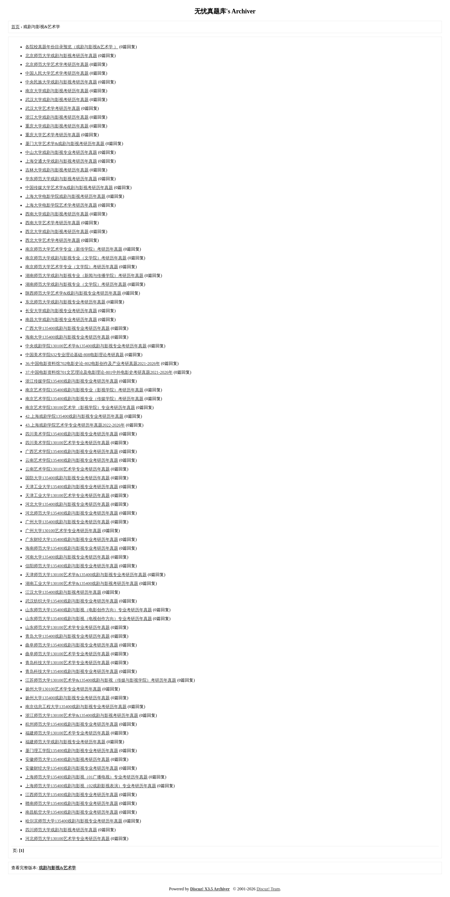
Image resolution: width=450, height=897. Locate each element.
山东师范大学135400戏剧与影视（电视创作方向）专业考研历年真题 (88, 618)
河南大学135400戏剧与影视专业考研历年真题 (67, 557)
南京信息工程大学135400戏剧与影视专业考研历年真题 (76, 706)
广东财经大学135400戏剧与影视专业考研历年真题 (71, 539)
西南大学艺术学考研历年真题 (52, 222)
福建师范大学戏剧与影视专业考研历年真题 (65, 741)
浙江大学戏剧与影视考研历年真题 (57, 117)
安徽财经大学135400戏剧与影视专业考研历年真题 (71, 768)
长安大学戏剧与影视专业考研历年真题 (61, 310)
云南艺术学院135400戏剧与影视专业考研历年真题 (71, 460)
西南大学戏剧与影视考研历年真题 (57, 213)
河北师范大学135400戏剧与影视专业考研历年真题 (71, 513)
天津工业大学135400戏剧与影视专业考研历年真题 (71, 486)
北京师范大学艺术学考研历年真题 (57, 64)
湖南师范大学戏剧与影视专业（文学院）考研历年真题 (76, 284)
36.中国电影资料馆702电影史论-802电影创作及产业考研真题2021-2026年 (92, 363)
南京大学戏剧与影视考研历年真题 (57, 90)
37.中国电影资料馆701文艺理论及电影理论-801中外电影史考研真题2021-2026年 (99, 372)
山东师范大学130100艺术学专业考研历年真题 (67, 627)
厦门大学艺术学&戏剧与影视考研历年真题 (64, 143)
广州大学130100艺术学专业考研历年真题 (63, 530)
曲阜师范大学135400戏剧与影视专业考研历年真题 (71, 645)
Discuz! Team (268, 888)
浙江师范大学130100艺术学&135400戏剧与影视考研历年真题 (81, 715)
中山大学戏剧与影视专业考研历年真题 (61, 152)
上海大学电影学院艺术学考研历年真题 (61, 205)
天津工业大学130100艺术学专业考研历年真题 (67, 495)
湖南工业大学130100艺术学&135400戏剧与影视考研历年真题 (81, 583)
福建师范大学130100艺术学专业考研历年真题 (67, 733)
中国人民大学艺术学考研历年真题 (57, 73)
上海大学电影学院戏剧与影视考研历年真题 (65, 196)
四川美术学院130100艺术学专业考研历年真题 (67, 442)
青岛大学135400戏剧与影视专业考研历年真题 (67, 636)
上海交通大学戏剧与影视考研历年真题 (61, 161)
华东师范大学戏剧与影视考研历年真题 (61, 178)
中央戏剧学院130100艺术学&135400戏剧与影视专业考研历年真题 (86, 345)
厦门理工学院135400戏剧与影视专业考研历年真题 (71, 750)
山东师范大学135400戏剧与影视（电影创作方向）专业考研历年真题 (88, 609)
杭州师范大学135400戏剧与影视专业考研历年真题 (71, 724)
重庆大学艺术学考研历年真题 (52, 134)
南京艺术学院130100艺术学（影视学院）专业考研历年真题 (80, 407)
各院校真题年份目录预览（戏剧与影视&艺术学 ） (71, 46)
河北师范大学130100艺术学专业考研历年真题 (67, 838)
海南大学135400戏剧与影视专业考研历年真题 (67, 337)
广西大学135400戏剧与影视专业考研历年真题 (67, 328)
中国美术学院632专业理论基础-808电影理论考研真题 (74, 354)
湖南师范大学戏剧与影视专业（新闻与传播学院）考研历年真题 (84, 275)
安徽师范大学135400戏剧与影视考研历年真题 (67, 759)
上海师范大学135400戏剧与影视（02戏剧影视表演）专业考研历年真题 (90, 785)
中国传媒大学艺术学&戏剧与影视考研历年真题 (69, 187)
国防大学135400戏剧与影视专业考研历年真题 (67, 477)
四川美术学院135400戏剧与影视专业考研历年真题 (71, 433)
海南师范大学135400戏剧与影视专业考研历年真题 (71, 548)
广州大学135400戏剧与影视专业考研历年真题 (67, 521)
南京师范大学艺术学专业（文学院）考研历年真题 (71, 266)
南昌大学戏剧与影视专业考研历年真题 (61, 319)
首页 (15, 26)
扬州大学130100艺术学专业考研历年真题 (63, 689)
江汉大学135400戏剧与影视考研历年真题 (63, 592)
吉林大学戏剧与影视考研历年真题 (57, 170)
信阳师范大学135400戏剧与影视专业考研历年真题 (71, 565)
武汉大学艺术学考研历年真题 (52, 108)
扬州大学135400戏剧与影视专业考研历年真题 (67, 697)
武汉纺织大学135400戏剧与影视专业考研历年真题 (71, 601)
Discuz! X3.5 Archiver (210, 888)
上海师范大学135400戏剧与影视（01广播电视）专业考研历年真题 (86, 777)
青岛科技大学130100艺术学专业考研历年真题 (67, 662)
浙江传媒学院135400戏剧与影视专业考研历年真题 (71, 381)
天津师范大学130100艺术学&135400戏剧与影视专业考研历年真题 (86, 574)
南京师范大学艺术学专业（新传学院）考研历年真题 (73, 249)
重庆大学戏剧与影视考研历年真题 (57, 126)
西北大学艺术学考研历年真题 (52, 240)
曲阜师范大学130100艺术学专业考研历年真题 (67, 653)
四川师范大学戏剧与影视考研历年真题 (61, 829)
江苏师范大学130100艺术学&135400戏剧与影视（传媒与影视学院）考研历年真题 (100, 680)
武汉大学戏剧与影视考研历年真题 (57, 99)
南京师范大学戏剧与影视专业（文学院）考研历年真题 (76, 257)
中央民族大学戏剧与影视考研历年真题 (61, 82)
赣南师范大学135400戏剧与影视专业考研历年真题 (71, 803)
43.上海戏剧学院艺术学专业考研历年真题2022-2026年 (75, 425)
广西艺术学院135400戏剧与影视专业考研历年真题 (71, 451)
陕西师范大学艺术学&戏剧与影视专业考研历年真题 (73, 293)
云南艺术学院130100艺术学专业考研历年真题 (67, 469)
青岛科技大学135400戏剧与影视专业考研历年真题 (71, 671)
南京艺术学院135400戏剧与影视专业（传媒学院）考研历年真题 (84, 398)
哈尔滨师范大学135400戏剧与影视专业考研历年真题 (73, 821)
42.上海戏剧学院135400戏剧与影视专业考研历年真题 (74, 416)
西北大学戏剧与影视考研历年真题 (57, 231)
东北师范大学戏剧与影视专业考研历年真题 (65, 301)
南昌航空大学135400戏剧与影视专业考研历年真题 (71, 812)
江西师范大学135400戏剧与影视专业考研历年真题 (71, 794)
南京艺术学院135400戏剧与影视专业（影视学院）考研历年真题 (84, 389)
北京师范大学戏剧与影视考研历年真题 (61, 55)
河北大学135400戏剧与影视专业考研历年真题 (67, 504)
